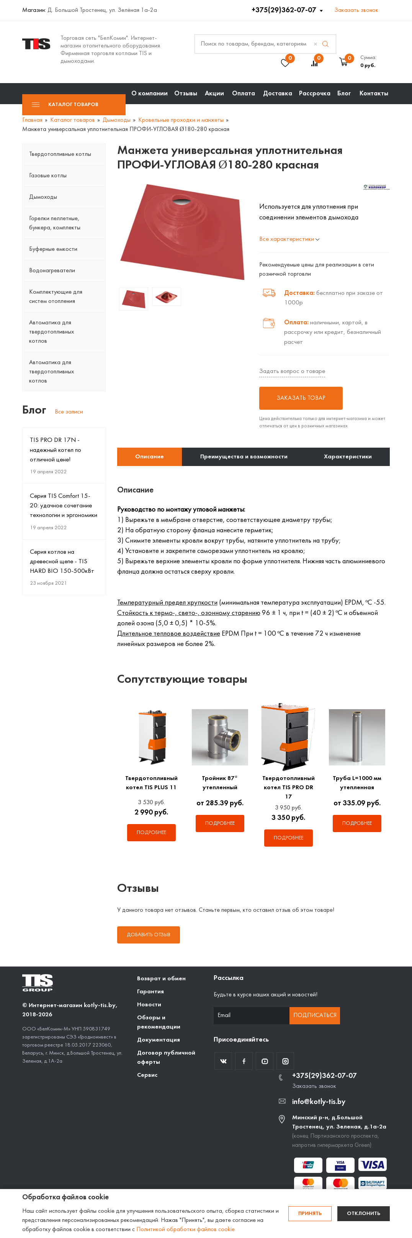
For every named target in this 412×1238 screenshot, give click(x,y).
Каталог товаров (65, 104)
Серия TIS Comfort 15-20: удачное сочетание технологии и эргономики (63, 505)
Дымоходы (43, 197)
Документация (158, 1040)
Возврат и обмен (161, 979)
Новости (149, 1005)
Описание (149, 457)
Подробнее (151, 832)
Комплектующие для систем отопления (55, 296)
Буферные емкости (53, 249)
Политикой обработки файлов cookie (185, 1230)
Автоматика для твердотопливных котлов (51, 332)
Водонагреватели (52, 271)
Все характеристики (289, 239)
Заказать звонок (356, 10)
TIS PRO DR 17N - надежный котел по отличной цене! (55, 450)
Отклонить (363, 1213)
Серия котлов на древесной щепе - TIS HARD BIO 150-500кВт (62, 561)
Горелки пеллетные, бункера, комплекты (54, 223)
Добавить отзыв (148, 934)
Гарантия (150, 992)
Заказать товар (300, 398)
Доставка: (299, 293)
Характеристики (348, 457)
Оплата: (296, 322)
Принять (310, 1213)
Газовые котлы (48, 176)
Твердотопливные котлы (60, 154)
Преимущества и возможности (244, 457)
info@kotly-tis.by (318, 1102)
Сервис (147, 1075)
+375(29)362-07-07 (285, 10)
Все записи (69, 412)
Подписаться (315, 1015)
